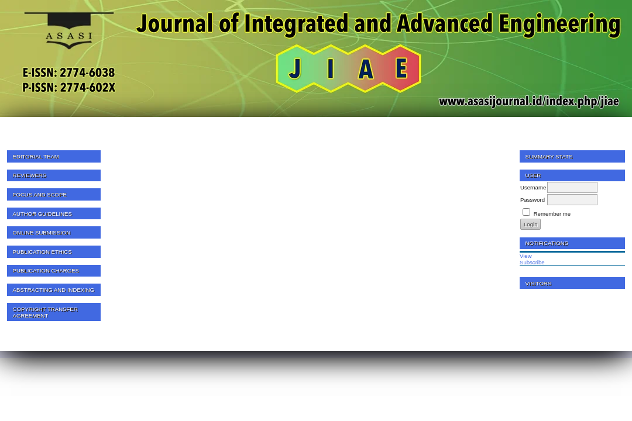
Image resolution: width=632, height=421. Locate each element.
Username (533, 187)
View (526, 256)
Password (532, 199)
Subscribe (532, 262)
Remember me (552, 213)
